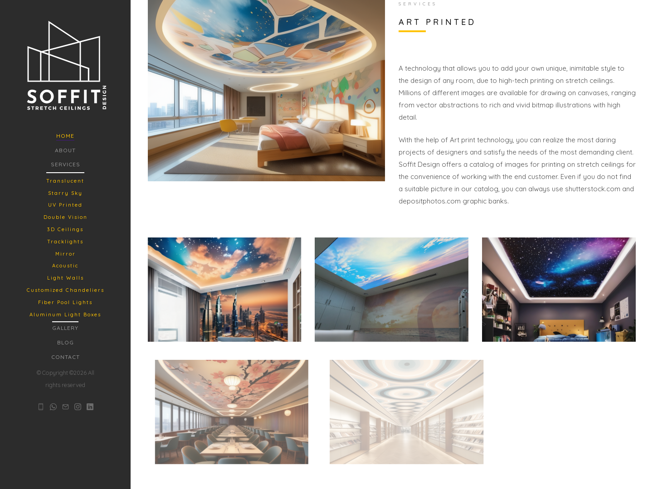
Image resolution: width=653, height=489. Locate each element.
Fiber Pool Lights (65, 302)
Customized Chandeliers (65, 290)
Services (65, 164)
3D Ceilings (65, 229)
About (65, 150)
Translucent (65, 181)
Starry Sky (65, 193)
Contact (65, 356)
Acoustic (65, 265)
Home (65, 135)
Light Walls (65, 278)
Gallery (65, 327)
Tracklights (65, 241)
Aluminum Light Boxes (65, 314)
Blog (65, 342)
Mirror (65, 254)
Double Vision (66, 217)
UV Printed (65, 205)
